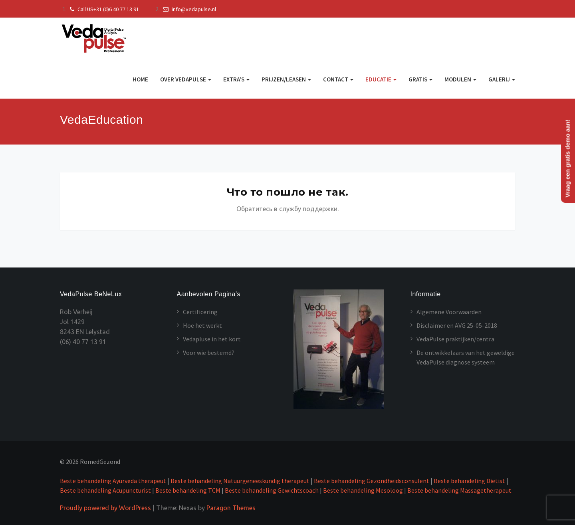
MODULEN (460, 79)
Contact (338, 79)
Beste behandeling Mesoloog (363, 490)
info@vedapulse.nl (188, 9)
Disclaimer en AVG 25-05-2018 (456, 325)
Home (140, 79)
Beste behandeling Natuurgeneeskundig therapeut (241, 481)
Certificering (200, 312)
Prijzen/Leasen (286, 79)
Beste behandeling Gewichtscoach (272, 490)
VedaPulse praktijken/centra (455, 339)
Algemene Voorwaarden (449, 312)
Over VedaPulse (185, 79)
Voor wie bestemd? (208, 353)
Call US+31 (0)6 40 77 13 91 (103, 9)
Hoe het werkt (202, 325)
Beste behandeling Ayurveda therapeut (113, 481)
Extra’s (236, 79)
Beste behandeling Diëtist (469, 481)
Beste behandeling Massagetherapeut (459, 490)
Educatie (381, 79)
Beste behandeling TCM (187, 490)
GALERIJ (501, 79)
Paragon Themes (231, 507)
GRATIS (420, 79)
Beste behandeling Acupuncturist (105, 490)
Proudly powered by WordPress (105, 507)
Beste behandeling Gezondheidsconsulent (371, 481)
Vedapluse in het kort (212, 339)
